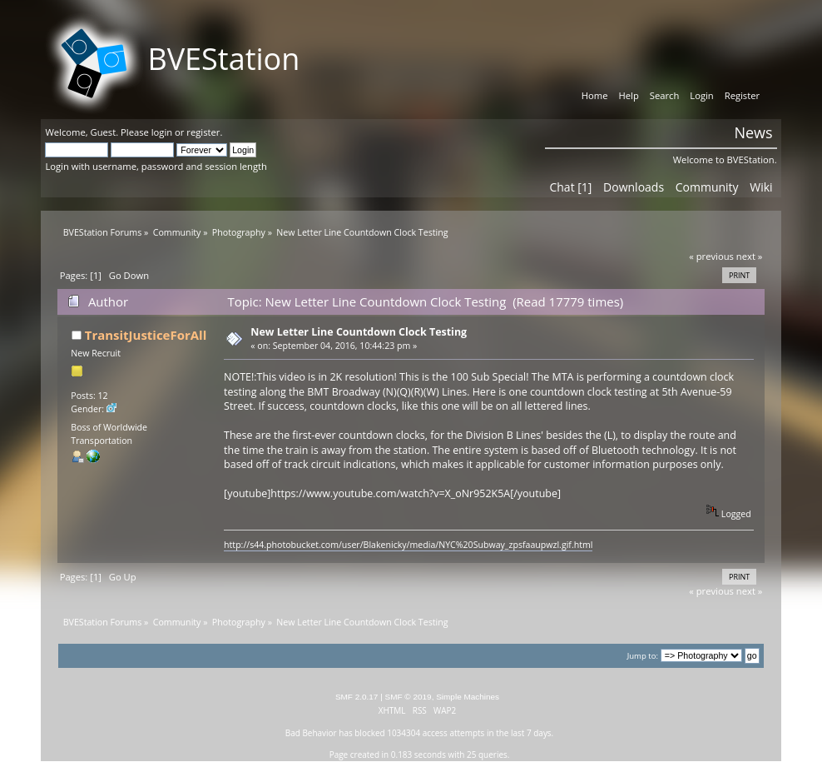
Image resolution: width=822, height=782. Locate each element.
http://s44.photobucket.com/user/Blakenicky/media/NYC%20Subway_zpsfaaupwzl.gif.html (408, 544)
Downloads (633, 187)
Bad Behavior (311, 733)
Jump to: (642, 655)
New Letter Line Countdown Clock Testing (358, 332)
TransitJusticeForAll (145, 334)
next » (749, 256)
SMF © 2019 (408, 696)
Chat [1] (570, 187)
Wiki (761, 187)
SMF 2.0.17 (357, 696)
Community (707, 187)
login (161, 132)
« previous (711, 256)
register (203, 132)
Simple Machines (467, 696)
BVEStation (223, 58)
